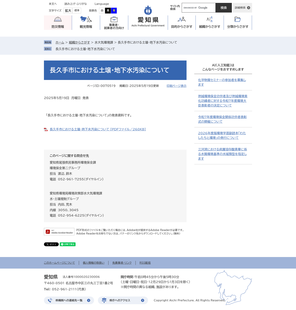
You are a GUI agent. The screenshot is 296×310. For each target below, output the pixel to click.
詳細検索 (240, 7)
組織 (209, 26)
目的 (182, 26)
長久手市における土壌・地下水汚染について (85, 48)
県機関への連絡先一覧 (69, 300)
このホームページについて (59, 262)
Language (102, 4)
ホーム (60, 42)
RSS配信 (145, 262)
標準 (76, 10)
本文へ (53, 4)
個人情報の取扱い (93, 262)
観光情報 (86, 26)
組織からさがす (79, 42)
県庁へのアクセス (119, 300)
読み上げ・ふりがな (76, 4)
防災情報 (58, 26)
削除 (117, 49)
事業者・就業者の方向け (114, 26)
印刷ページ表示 (177, 85)
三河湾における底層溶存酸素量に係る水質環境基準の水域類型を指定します (222, 154)
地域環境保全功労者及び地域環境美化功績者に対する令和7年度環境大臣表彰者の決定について (222, 101)
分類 (238, 26)
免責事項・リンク (122, 262)
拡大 (68, 10)
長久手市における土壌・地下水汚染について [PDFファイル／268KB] (98, 129)
